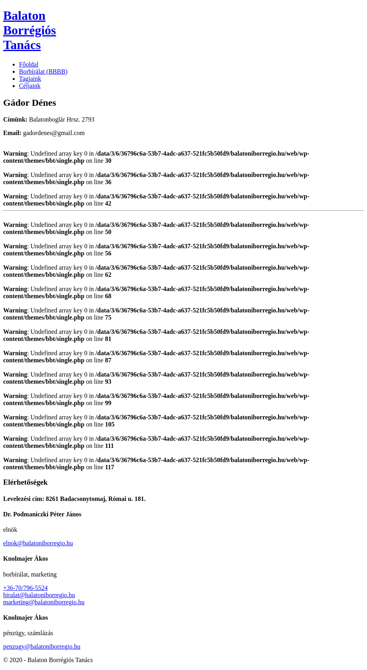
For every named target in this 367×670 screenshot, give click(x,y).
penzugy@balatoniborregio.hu (41, 646)
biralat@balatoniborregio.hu (39, 595)
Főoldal (28, 64)
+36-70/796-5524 (25, 587)
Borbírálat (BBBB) (43, 71)
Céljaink (29, 85)
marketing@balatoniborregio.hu (43, 602)
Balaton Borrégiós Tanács (29, 30)
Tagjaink (30, 78)
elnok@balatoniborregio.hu (38, 543)
